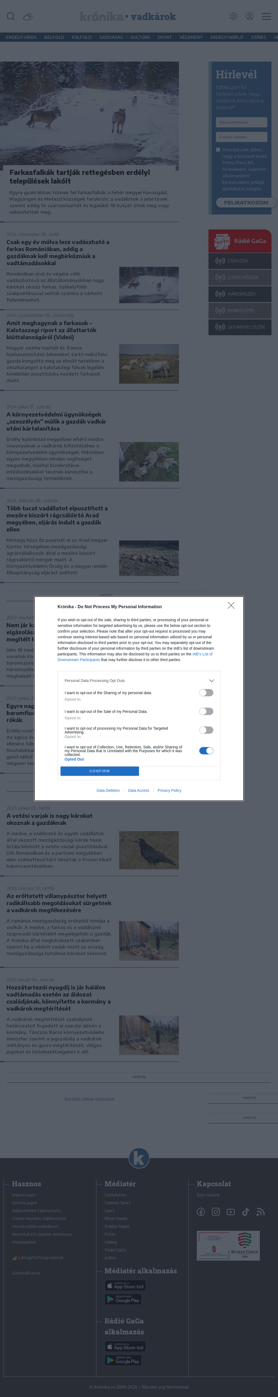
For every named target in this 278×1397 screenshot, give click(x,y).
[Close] (233, 607)
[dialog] (139, 699)
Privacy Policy (169, 790)
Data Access (138, 790)
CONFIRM (100, 771)
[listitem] (139, 681)
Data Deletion (108, 790)
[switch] (206, 692)
